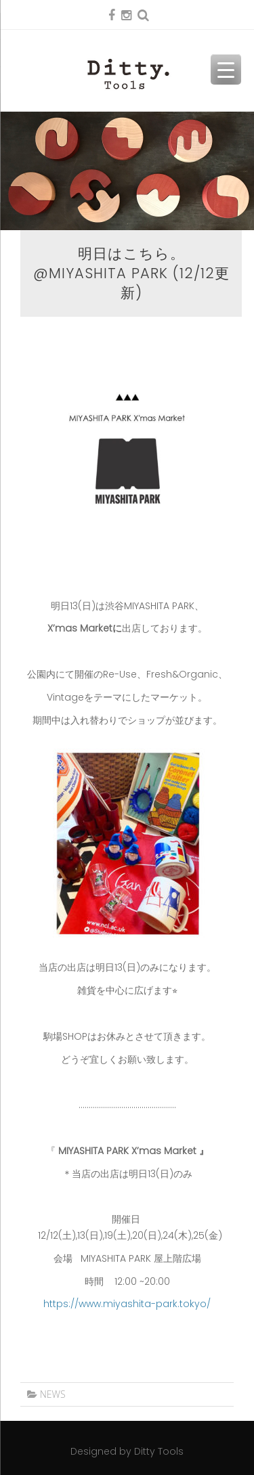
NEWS (53, 1394)
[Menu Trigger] (226, 69)
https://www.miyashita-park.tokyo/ (127, 1304)
